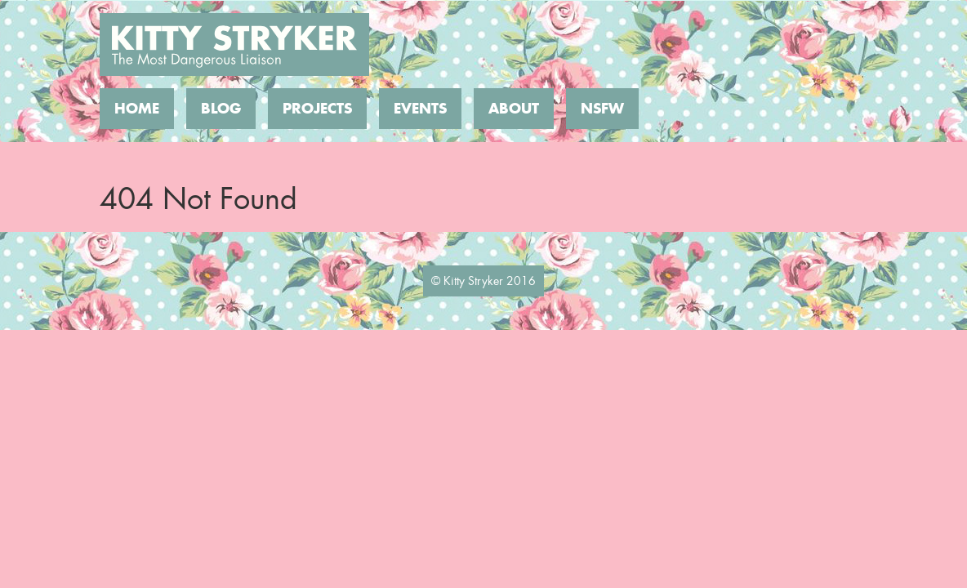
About (513, 109)
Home (136, 109)
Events (420, 109)
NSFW (602, 109)
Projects (317, 109)
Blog (221, 109)
